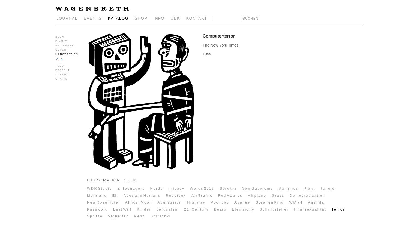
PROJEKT (62, 70)
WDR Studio (99, 188)
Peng (139, 216)
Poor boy (220, 202)
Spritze (95, 216)
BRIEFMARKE (65, 45)
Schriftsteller (274, 209)
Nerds (156, 188)
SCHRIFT (62, 74)
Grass (278, 195)
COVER (60, 49)
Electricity (243, 209)
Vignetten (118, 216)
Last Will (122, 209)
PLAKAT (61, 41)
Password (97, 209)
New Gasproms (257, 188)
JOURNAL (66, 18)
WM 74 (296, 202)
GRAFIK (61, 79)
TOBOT (60, 65)
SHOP (141, 18)
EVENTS (93, 18)
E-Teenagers (131, 188)
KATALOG (118, 18)
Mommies (288, 188)
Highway (196, 202)
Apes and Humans (142, 195)
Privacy (176, 188)
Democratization (307, 195)
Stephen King (270, 202)
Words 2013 (202, 188)
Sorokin (228, 188)
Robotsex (176, 195)
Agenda (316, 202)
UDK (175, 18)
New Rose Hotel (103, 202)
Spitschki (161, 216)
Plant (309, 188)
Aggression (169, 202)
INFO (159, 18)
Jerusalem (168, 209)
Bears (220, 209)
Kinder (144, 209)
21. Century (196, 209)
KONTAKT (196, 18)
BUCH (59, 36)
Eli (115, 195)
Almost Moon (138, 202)
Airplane (257, 195)
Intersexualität (310, 209)
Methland (97, 195)
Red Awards (230, 195)
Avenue (242, 202)
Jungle (327, 188)
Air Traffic (202, 195)
